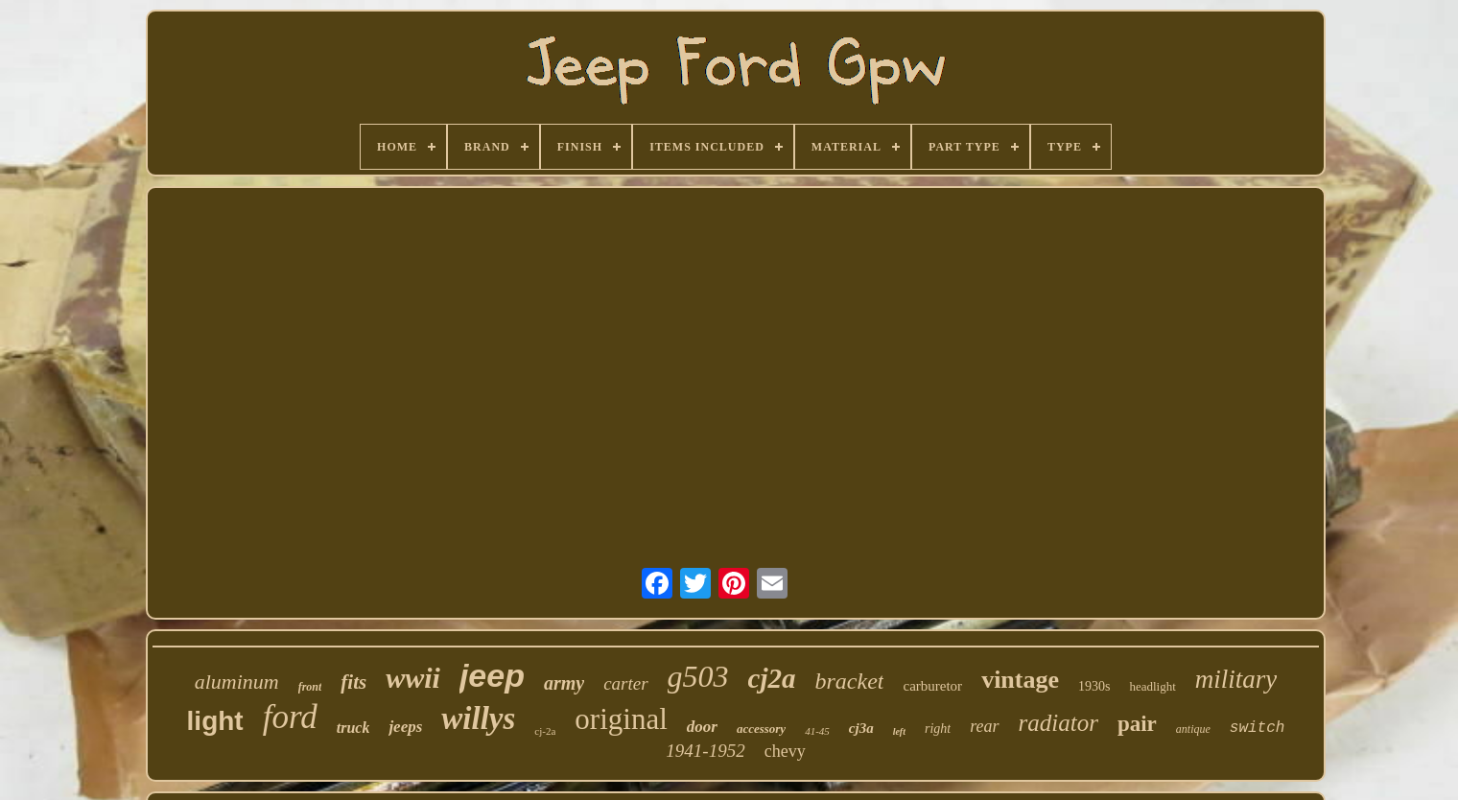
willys (478, 718)
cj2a (772, 678)
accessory (761, 728)
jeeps (405, 727)
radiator (1058, 723)
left (899, 731)
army (564, 683)
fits (353, 682)
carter (625, 683)
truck (353, 727)
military (1236, 679)
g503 (698, 676)
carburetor (932, 686)
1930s (1094, 686)
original (621, 719)
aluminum (237, 682)
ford (290, 717)
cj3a (861, 728)
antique (1193, 729)
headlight (1152, 686)
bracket (849, 681)
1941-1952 (705, 751)
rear (984, 726)
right (938, 728)
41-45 (817, 731)
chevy (785, 751)
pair (1137, 724)
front (310, 687)
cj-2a (544, 731)
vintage (1020, 680)
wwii (413, 678)
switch (1257, 728)
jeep (492, 675)
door (702, 727)
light (215, 721)
